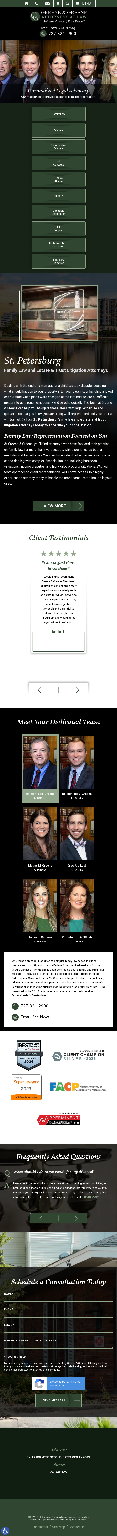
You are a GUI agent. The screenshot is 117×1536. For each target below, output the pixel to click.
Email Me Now (35, 1304)
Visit (58, 3)
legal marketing (49, 1520)
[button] (44, 1218)
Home (27, 3)
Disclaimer (40, 1527)
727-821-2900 (62, 33)
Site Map (58, 1527)
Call (37, 3)
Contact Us (77, 1527)
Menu (86, 3)
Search (67, 3)
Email (47, 3)
